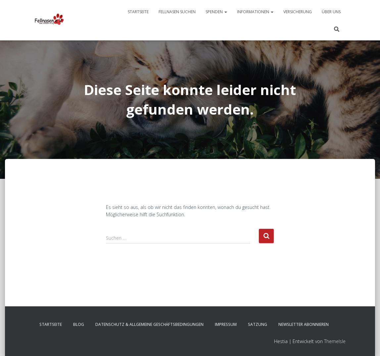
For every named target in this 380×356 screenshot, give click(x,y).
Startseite (138, 12)
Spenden (216, 12)
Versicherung (297, 12)
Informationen (255, 12)
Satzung (257, 324)
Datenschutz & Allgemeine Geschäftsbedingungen (149, 324)
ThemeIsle (335, 341)
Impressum (226, 324)
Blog (78, 324)
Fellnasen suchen (177, 12)
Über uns (331, 12)
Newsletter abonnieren (303, 324)
